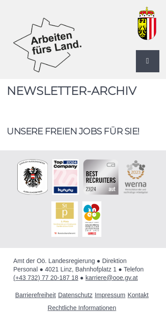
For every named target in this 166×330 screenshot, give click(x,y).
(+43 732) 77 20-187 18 (45, 277)
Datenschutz (75, 295)
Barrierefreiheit (35, 295)
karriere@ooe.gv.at (111, 277)
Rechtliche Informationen (82, 307)
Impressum (110, 295)
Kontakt (137, 295)
